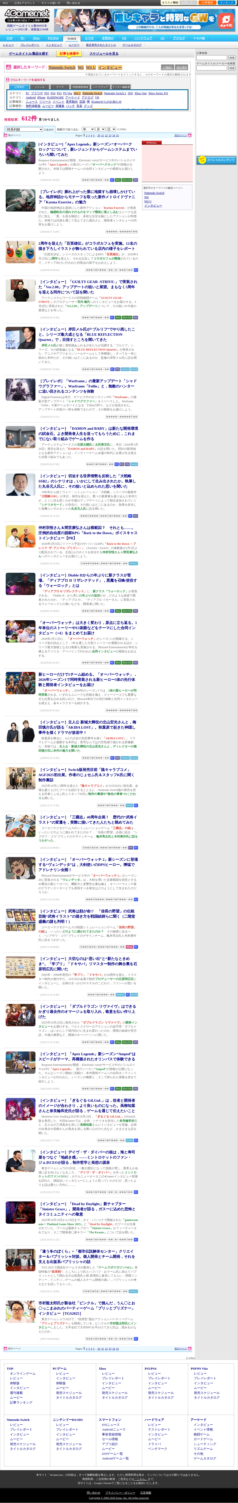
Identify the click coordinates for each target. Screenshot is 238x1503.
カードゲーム (203, 1439)
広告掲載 (145, 1492)
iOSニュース (111, 1425)
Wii (81, 67)
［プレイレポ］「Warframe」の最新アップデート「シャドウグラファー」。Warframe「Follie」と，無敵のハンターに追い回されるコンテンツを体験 (87, 386)
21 (102, 135)
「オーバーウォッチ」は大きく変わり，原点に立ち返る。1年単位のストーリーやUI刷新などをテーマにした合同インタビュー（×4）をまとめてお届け (87, 628)
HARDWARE (55, 97)
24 (113, 135)
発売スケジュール (69, 1393)
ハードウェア (143, 38)
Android (31, 97)
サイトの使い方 (50, 2)
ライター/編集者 (121, 87)
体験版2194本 (40, 29)
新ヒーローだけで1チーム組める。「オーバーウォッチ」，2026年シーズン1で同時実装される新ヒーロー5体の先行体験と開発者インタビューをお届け (87, 679)
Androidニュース (113, 1429)
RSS (5, 2)
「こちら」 (141, 1479)
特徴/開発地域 (80, 87)
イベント (58, 101)
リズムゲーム (203, 1449)
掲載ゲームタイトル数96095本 (27, 25)
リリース (45, 101)
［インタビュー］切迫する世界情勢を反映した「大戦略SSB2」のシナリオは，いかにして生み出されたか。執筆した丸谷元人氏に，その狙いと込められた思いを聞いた (87, 481)
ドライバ (154, 1444)
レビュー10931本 (16, 29)
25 (117, 135)
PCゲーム (60, 1368)
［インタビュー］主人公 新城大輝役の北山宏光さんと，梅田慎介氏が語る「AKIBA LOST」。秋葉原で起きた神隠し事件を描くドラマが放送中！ (87, 727)
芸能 (82, 101)
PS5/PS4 (53, 38)
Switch (71, 38)
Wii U (91, 67)
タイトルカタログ (69, 1397)
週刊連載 (16, 1393)
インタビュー (54, 45)
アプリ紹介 (110, 1444)
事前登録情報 (111, 1434)
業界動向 (72, 101)
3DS (130, 93)
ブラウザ (37, 93)
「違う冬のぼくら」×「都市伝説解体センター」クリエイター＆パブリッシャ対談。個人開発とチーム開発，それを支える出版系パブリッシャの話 (86, 1256)
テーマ (60, 87)
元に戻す (182, 67)
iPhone (41, 97)
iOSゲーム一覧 (112, 1453)
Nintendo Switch (62, 67)
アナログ (179, 38)
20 (98, 135)
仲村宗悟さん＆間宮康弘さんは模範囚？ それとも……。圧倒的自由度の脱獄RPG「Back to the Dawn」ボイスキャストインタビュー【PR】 (88, 533)
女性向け (108, 38)
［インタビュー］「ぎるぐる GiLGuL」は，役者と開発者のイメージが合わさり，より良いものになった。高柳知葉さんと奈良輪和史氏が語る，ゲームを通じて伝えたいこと (86, 1105)
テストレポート (159, 1429)
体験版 (15, 1383)
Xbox (36, 38)
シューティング (205, 1444)
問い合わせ (73, 2)
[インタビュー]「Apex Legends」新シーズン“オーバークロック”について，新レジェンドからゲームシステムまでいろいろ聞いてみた (87, 149)
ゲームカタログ (132, 45)
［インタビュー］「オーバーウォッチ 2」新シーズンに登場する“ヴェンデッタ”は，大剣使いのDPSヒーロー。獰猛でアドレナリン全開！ (88, 865)
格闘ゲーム (202, 1434)
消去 (168, 67)
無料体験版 (33, 106)
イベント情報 (203, 1429)
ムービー (74, 45)
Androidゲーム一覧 (115, 1458)
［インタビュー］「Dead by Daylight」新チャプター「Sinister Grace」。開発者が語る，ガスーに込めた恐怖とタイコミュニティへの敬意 (87, 1209)
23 (110, 135)
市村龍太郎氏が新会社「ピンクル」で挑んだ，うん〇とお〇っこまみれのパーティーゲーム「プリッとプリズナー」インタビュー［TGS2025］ (86, 1308)
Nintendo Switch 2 (115, 93)
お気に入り (188, 2)
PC (23, 38)
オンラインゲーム (23, 1373)
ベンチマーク (157, 1449)
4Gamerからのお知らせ (106, 101)
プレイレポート (29, 45)
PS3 (59, 93)
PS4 (53, 93)
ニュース (32, 101)
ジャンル (40, 87)
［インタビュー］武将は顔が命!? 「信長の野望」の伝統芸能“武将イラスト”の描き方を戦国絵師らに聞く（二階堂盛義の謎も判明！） (86, 916)
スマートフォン (110, 1420)
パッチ (70, 106)
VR (124, 38)
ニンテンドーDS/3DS (68, 1420)
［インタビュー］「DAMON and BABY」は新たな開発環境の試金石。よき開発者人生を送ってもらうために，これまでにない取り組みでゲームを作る (88, 434)
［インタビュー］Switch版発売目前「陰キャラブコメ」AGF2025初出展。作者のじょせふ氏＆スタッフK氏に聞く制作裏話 (86, 775)
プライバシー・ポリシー (120, 1492)
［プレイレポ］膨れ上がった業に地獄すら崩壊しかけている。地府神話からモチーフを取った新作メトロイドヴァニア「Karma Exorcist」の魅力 (86, 197)
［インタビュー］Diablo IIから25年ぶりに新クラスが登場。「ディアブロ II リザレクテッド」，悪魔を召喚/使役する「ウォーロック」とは (87, 580)
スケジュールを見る (104, 53)
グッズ (88, 106)
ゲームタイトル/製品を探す (29, 53)
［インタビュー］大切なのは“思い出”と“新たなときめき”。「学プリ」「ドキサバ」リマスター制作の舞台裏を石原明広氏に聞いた (87, 964)
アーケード (72, 97)
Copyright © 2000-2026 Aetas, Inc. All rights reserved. (119, 1497)
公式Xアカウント (24, 2)
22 (106, 135)
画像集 (60, 106)
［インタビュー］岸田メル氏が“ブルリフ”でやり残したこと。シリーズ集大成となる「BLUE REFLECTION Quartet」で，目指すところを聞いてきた (86, 334)
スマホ (89, 38)
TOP (9, 38)
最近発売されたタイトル (101, 45)
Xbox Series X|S (158, 93)
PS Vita (67, 93)
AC (162, 38)
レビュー (8, 45)
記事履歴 (207, 2)
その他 (198, 1453)
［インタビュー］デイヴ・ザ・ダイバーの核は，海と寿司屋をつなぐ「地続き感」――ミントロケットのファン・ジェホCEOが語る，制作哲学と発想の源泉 (86, 1157)
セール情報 (110, 1439)
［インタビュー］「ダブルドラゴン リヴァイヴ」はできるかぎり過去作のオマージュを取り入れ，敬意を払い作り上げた (87, 1011)
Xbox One (140, 93)
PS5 (46, 93)
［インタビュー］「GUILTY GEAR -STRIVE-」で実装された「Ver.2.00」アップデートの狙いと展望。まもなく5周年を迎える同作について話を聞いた (87, 287)
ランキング (227, 2)
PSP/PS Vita (199, 1368)
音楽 (79, 106)
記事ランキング (21, 1402)
